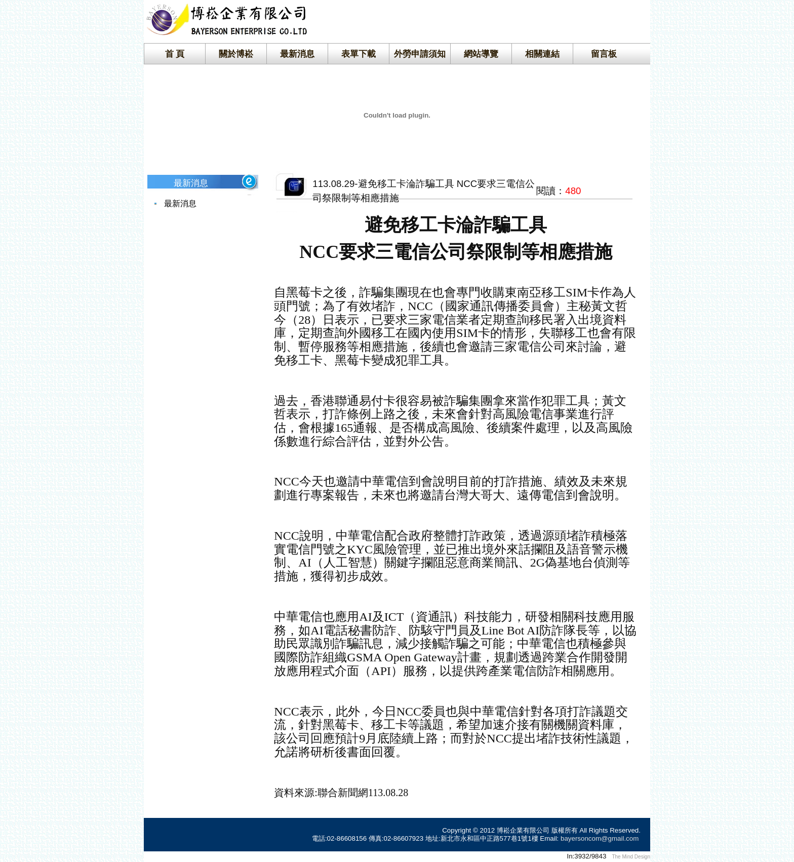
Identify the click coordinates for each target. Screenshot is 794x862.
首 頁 (175, 54)
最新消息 (297, 54)
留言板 (604, 54)
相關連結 (542, 54)
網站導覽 (481, 54)
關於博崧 (236, 54)
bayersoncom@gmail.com (600, 838)
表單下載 (358, 54)
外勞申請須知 (420, 54)
